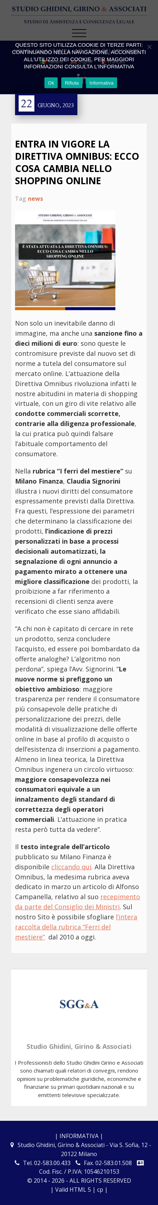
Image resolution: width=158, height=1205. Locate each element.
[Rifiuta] (149, 46)
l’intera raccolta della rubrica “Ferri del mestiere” (76, 926)
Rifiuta (72, 83)
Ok (51, 83)
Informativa (102, 83)
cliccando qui (71, 866)
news (35, 199)
